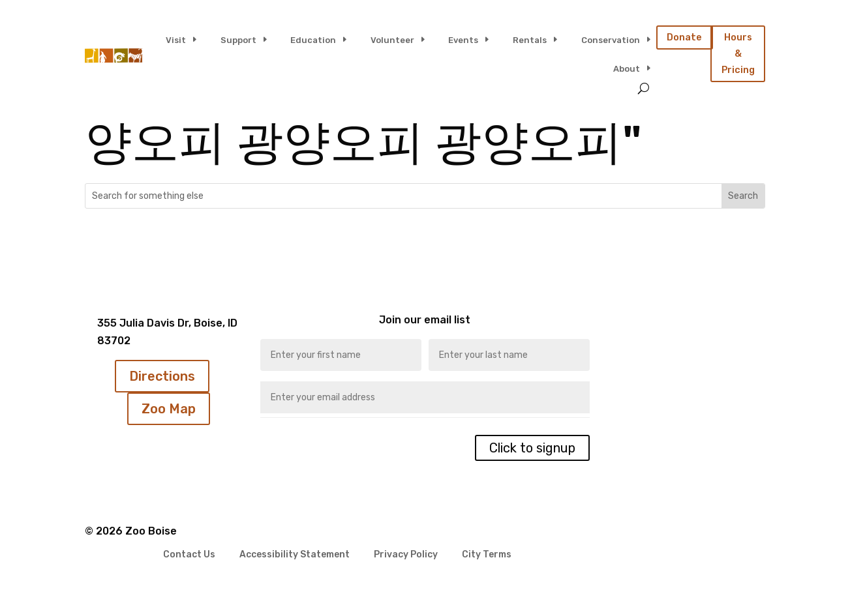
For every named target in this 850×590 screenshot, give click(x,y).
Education (313, 40)
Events (463, 40)
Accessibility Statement (294, 555)
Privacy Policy (406, 555)
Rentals (530, 40)
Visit (176, 40)
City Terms (486, 555)
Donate (684, 37)
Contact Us (189, 555)
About (626, 69)
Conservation (610, 40)
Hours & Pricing (738, 53)
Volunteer (392, 40)
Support (238, 40)
